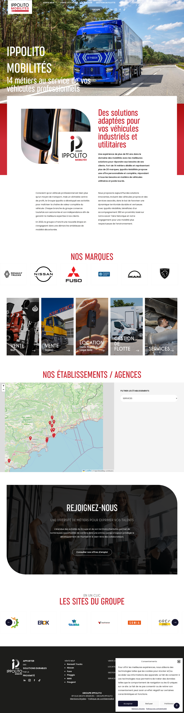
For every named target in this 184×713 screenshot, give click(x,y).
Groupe (97, 10)
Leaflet (87, 471)
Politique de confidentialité (156, 709)
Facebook (120, 9)
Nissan (70, 667)
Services (124, 3)
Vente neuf (50, 3)
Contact (138, 3)
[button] (179, 661)
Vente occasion (70, 3)
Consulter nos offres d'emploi (92, 552)
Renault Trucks (74, 664)
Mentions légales (138, 709)
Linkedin (112, 9)
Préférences (170, 703)
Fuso (69, 671)
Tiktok (125, 9)
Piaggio (71, 675)
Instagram (116, 9)
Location (87, 3)
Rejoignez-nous (159, 3)
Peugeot (71, 682)
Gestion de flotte (106, 3)
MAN (69, 678)
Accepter (128, 703)
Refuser (149, 703)
